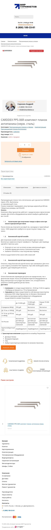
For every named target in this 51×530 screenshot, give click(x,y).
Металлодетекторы (8, 463)
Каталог (5, 441)
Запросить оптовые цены (13, 161)
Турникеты (5, 444)
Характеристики (22, 187)
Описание (7, 187)
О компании (6, 476)
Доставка (5, 479)
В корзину (25, 150)
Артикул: (10, 428)
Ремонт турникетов (8, 487)
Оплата (4, 481)
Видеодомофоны (7, 458)
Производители (7, 492)
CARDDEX (16, 132)
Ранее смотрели (7, 380)
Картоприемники (8, 449)
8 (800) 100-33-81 (25, 27)
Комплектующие (12, 41)
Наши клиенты (7, 495)
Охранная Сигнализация (10, 461)
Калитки (5, 446)
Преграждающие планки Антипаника (11, 44)
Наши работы (6, 497)
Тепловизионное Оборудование (13, 455)
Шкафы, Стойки (7, 466)
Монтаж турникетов (9, 484)
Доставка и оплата (40, 187)
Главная (3, 41)
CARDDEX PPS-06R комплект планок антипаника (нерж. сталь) (26, 425)
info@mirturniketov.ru (25, 25)
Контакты (5, 500)
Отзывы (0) (7, 193)
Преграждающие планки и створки (28, 41)
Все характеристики (7, 179)
